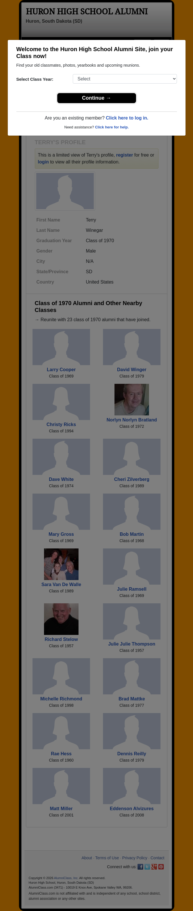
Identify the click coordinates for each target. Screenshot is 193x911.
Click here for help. (112, 127)
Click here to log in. (127, 117)
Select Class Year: (34, 79)
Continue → (96, 98)
